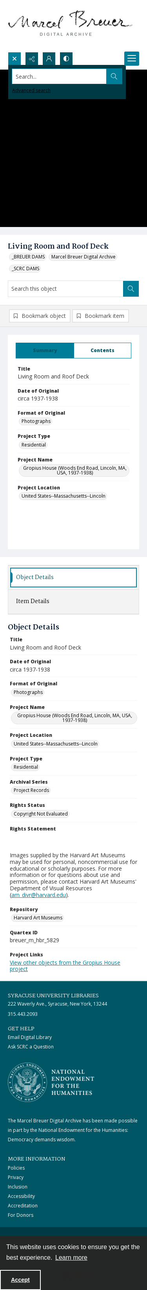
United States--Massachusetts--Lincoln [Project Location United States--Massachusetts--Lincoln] (63, 496)
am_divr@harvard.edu (38, 895)
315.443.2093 (23, 1014)
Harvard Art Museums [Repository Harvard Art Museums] (38, 917)
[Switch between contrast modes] (66, 58)
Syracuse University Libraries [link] (53, 995)
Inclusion (17, 1186)
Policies (16, 1168)
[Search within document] (131, 289)
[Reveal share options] (31, 58)
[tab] (45, 350)
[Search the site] (59, 76)
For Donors (20, 1215)
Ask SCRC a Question (31, 1046)
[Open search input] (14, 58)
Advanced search (31, 90)
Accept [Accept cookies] (20, 1280)
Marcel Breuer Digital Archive (83, 256)
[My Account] (49, 58)
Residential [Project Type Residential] (34, 444)
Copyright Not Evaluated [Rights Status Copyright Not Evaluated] (41, 813)
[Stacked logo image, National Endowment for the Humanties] (51, 1082)
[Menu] (131, 59)
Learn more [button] (71, 1257)
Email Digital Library (30, 1037)
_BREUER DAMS (28, 256)
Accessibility (21, 1196)
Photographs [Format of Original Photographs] (36, 421)
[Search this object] (65, 289)
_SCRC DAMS (25, 268)
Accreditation (23, 1205)
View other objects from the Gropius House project (65, 966)
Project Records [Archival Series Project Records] (31, 790)
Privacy (16, 1177)
